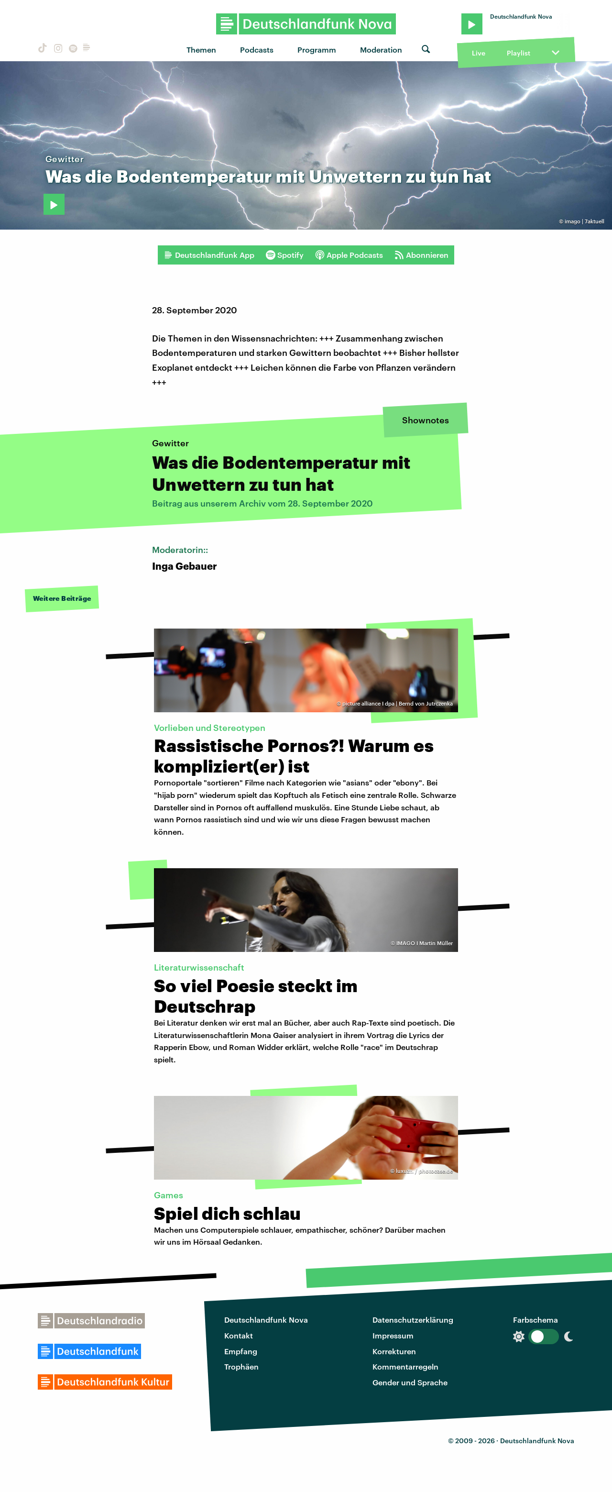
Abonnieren (421, 255)
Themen (201, 49)
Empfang (240, 1351)
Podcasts (256, 49)
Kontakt (238, 1335)
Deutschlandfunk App (209, 255)
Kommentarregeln (405, 1366)
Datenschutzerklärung (412, 1319)
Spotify (285, 255)
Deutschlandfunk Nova (266, 1319)
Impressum (393, 1335)
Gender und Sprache (410, 1382)
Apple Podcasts (349, 255)
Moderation (381, 49)
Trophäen (241, 1366)
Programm (316, 49)
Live (478, 53)
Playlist (518, 53)
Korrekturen (394, 1351)
